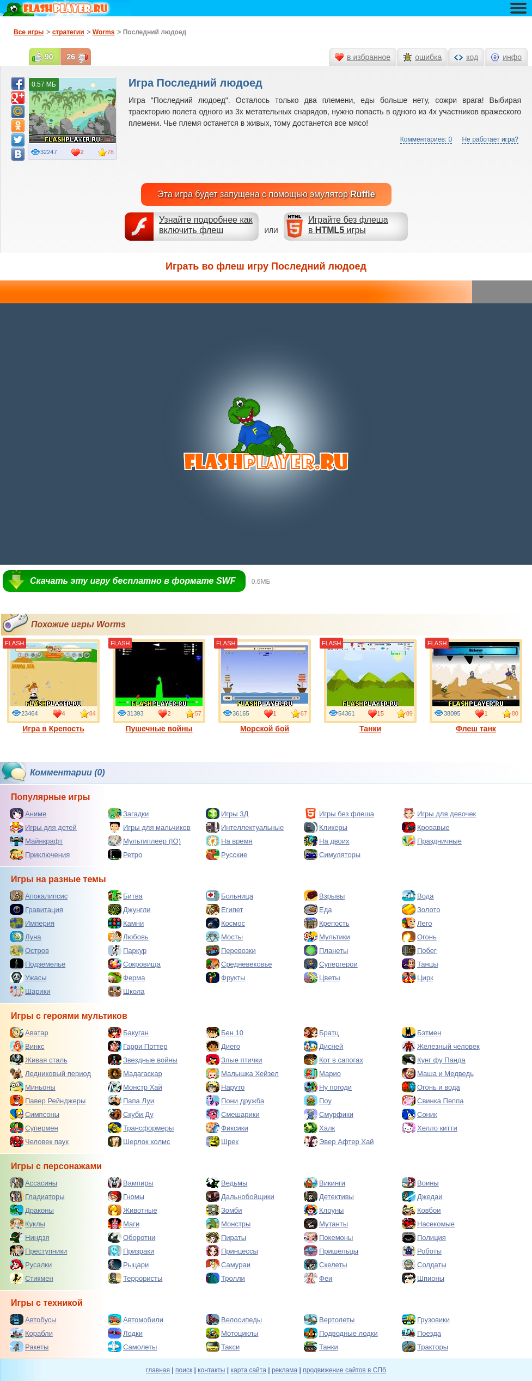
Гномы (126, 1196)
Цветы (322, 977)
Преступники (38, 1250)
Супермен (34, 1127)
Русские (226, 854)
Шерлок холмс (139, 1141)
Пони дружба (235, 1100)
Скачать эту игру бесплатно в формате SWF (132, 580)
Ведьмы (226, 1182)
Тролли (225, 1278)
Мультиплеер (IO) (144, 840)
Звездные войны (143, 1059)
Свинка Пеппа (432, 1100)
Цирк (417, 977)
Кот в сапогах (333, 1059)
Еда (318, 909)
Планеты (326, 950)
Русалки (31, 1264)
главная (158, 1370)
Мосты (224, 936)
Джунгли (129, 909)
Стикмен (31, 1278)
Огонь (419, 936)
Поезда (421, 1333)
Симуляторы (332, 854)
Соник (419, 1114)
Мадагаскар (135, 1073)
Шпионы (423, 1278)
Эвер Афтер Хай (339, 1141)
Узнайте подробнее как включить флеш (206, 225)
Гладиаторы (37, 1196)
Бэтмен (421, 1032)
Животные (132, 1210)
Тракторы (425, 1346)
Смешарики (233, 1114)
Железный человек (441, 1046)
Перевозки (231, 950)
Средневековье (239, 963)
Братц (321, 1032)
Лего (417, 923)
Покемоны (328, 1237)
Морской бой (264, 686)
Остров (29, 950)
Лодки (125, 1333)
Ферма (126, 977)
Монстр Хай (135, 1086)
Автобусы (33, 1319)
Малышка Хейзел (242, 1073)
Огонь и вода (431, 1086)
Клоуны (324, 1210)
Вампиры (131, 1182)
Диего (223, 1046)
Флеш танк (476, 686)
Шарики (30, 991)
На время (229, 840)
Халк (319, 1127)
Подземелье (37, 963)
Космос (225, 923)
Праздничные (432, 840)
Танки (370, 686)
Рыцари (128, 1264)
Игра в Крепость (53, 686)
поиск (183, 1370)
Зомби (224, 1210)
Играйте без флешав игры (348, 225)
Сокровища (134, 963)
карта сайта (248, 1370)
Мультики (327, 936)
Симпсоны (34, 1114)
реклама (284, 1370)
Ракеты (29, 1346)
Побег (419, 950)
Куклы (27, 1223)
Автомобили (135, 1319)
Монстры (228, 1223)
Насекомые (428, 1223)
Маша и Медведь (438, 1073)
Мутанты (326, 1223)
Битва (125, 895)
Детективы (329, 1196)
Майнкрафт (36, 840)
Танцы (420, 963)
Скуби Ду (131, 1114)
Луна (25, 936)
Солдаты (424, 1264)
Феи (318, 1278)
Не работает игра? (490, 139)
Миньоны (33, 1086)
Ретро (125, 854)
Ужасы (28, 977)
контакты (211, 1370)
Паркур (127, 950)
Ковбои (421, 1210)
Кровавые (426, 827)
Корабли (31, 1333)
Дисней (323, 1046)
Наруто (225, 1086)
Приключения (40, 854)
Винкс (27, 1046)
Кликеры (325, 827)
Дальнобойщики (240, 1196)
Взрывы (324, 895)
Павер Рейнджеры (47, 1100)
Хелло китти (429, 1127)
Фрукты (226, 977)
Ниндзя (29, 1237)
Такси (223, 1346)
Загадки (128, 813)
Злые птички (234, 1059)
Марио (322, 1073)
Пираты (226, 1237)
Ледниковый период (50, 1073)
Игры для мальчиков (149, 827)
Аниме (28, 813)
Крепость (327, 923)
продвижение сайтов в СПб (344, 1370)
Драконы (32, 1210)
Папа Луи (131, 1100)
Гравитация (36, 909)
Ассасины (33, 1182)
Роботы (422, 1250)
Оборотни (131, 1237)
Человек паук (39, 1141)
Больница (229, 895)
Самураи (228, 1264)
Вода (417, 895)
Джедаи (422, 1196)
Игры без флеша (339, 813)
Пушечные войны (159, 686)
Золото (421, 909)
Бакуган (128, 1032)
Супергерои (331, 963)
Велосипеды (234, 1319)
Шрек (222, 1141)
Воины (420, 1182)
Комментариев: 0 (426, 139)
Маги (123, 1223)
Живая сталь (39, 1059)
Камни (126, 923)
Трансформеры (141, 1127)
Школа (126, 991)
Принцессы (232, 1250)
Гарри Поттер (137, 1046)
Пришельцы (331, 1250)
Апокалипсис (39, 895)
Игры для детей (43, 827)
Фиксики (227, 1127)
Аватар (29, 1032)
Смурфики (328, 1114)
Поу (318, 1100)
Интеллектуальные (245, 827)
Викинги (324, 1182)
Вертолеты (329, 1319)
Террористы (135, 1278)
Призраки (131, 1250)
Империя (32, 923)
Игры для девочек (439, 813)
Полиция (424, 1237)
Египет (224, 909)
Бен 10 (224, 1032)
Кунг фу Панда (434, 1059)
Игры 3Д (227, 813)
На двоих (327, 840)
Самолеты (132, 1346)
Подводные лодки (341, 1333)
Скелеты (325, 1264)
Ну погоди (328, 1086)
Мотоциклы (232, 1333)
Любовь (128, 936)
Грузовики (426, 1319)
